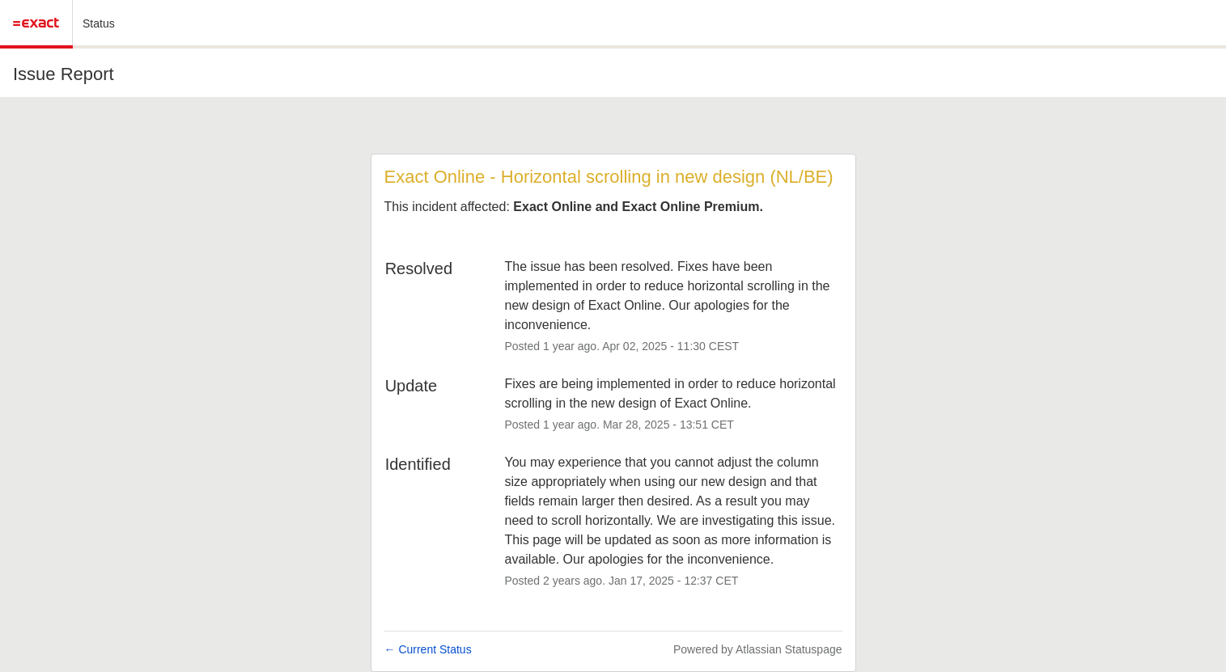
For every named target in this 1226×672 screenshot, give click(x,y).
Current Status (428, 649)
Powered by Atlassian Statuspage (757, 649)
